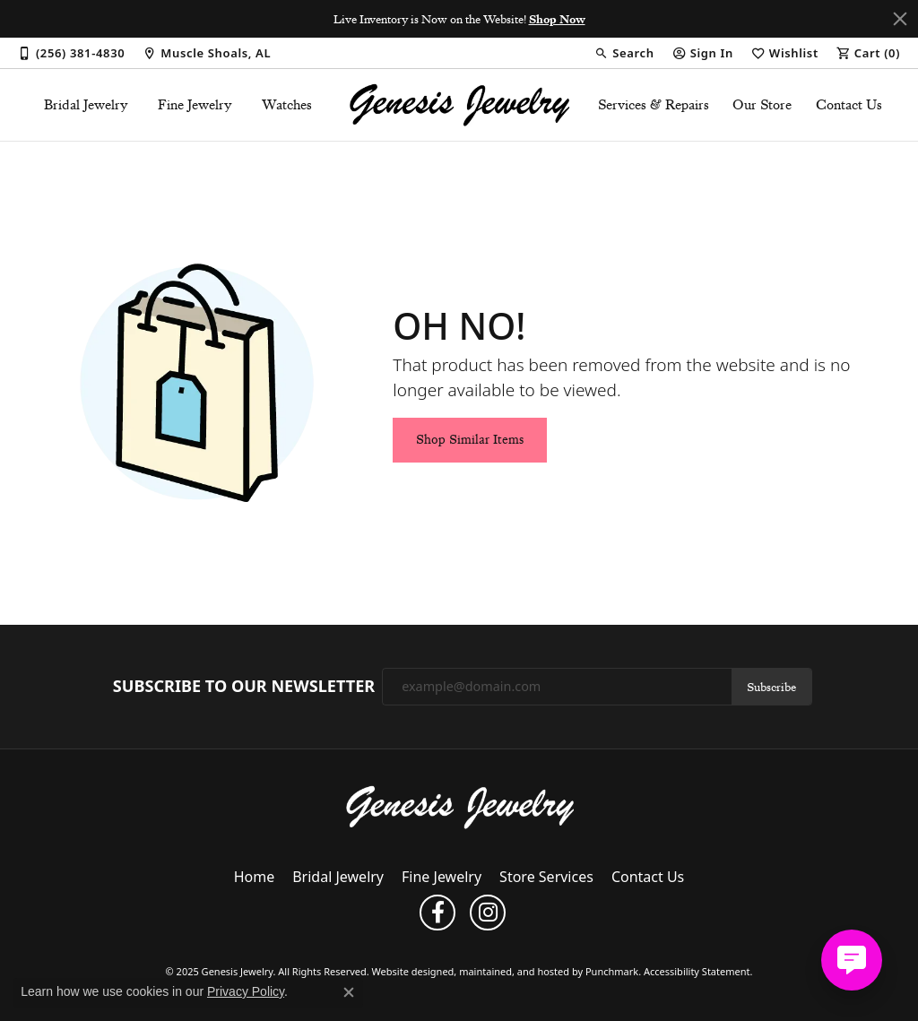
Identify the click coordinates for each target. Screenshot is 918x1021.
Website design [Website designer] (407, 972)
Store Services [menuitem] (546, 877)
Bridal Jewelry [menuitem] (338, 877)
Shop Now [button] (557, 19)
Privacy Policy (245, 991)
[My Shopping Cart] (868, 53)
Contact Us (849, 105)
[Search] (624, 53)
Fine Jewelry (195, 105)
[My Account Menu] (702, 53)
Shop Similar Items (470, 439)
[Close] (900, 19)
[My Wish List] (784, 53)
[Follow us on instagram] (488, 913)
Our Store (762, 105)
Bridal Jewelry (86, 105)
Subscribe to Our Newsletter (244, 687)
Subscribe (771, 687)
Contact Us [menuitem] (647, 877)
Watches (287, 105)
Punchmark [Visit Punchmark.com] (611, 972)
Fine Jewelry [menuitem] (441, 877)
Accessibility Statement (697, 972)
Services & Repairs (653, 105)
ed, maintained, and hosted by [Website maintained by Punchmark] (513, 972)
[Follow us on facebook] (437, 913)
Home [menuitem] (254, 877)
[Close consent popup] (348, 992)
